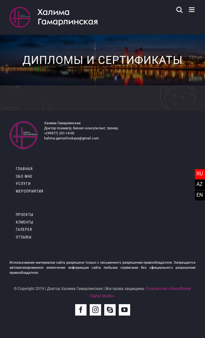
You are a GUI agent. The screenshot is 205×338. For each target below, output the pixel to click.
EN (199, 195)
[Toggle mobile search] (179, 9)
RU (199, 174)
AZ (199, 184)
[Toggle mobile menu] (192, 9)
